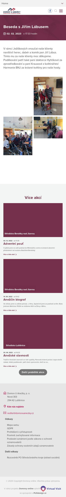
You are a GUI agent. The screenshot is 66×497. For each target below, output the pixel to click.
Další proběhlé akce (33, 371)
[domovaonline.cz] (26, 488)
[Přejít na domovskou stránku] (11, 11)
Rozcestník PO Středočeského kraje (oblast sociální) (33, 457)
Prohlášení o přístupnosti (19, 431)
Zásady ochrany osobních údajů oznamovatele (30, 445)
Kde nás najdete (15, 406)
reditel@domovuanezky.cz (20, 412)
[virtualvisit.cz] (51, 488)
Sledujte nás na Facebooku (50, 11)
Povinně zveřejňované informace (23, 435)
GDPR (10, 428)
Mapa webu (13, 424)
